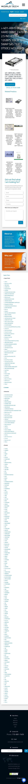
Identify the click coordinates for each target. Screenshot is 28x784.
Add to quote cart (10, 84)
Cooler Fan (7, 328)
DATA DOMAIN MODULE (9, 295)
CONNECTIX (7, 631)
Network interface (8, 379)
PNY (5, 461)
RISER (6, 605)
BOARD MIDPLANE (8, 307)
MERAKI (6, 660)
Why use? (15, 722)
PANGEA (6, 606)
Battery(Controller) (8, 382)
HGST (6, 632)
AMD (5, 490)
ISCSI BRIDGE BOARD (9, 395)
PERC (6, 480)
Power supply (7, 373)
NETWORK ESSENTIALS (9, 474)
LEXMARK (6, 566)
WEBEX (6, 556)
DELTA (6, 520)
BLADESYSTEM (7, 653)
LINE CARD (6, 400)
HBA (5, 589)
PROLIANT (6, 657)
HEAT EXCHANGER (8, 346)
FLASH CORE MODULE (9, 323)
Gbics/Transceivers (8, 436)
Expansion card (7, 440)
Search (23, 18)
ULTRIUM (6, 290)
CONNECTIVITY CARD (8, 320)
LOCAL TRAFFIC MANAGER (9, 422)
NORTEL (6, 580)
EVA (5, 471)
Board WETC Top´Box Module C (10, 351)
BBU (5, 664)
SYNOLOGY (7, 546)
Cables (6, 281)
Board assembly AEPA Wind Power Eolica (12, 327)
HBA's (6, 372)
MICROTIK (6, 617)
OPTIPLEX (6, 601)
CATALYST (6, 542)
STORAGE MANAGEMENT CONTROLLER (12, 302)
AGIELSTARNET (7, 523)
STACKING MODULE (8, 300)
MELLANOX (7, 599)
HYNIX (6, 598)
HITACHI (6, 693)
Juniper (6, 514)
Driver (6, 358)
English (12, 12)
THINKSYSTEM (7, 572)
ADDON (6, 667)
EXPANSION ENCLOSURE (9, 299)
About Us (15, 720)
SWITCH (6, 426)
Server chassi (7, 414)
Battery (6, 349)
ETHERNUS (7, 636)
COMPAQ (6, 554)
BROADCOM (7, 516)
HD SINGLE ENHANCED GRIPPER (11, 344)
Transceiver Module (8, 396)
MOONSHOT (7, 641)
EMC (5, 684)
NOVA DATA (7, 669)
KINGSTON (7, 681)
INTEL (6, 700)
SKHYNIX (6, 547)
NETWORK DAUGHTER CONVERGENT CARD (13, 410)
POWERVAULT (7, 618)
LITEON (6, 525)
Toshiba (6, 448)
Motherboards (7, 297)
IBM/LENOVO (7, 513)
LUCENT (6, 511)
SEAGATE (6, 691)
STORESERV (7, 502)
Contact (15, 725)
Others (6, 384)
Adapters (6, 311)
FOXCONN (6, 627)
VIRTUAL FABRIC (8, 579)
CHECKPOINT (7, 537)
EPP (5, 655)
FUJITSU (6, 695)
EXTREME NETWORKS (9, 481)
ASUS (6, 476)
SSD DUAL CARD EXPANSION (10, 313)
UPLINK (6, 608)
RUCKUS (6, 457)
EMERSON (7, 622)
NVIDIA (6, 651)
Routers (6, 435)
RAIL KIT (6, 354)
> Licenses (5, 387)
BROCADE (6, 697)
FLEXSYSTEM (7, 658)
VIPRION (6, 613)
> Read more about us (9, 246)
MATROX (6, 629)
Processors (7, 377)
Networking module (8, 417)
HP (5, 677)
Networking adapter (8, 416)
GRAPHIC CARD (7, 365)
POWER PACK (7, 553)
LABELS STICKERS (8, 314)
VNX (5, 648)
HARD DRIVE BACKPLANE (9, 368)
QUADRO (6, 450)
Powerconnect (7, 568)
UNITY (6, 497)
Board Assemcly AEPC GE (9, 333)
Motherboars (7, 380)
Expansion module (8, 283)
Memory (6, 309)
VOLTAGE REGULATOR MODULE (11, 306)
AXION (6, 624)
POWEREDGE (7, 488)
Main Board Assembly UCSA (10, 356)
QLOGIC (6, 688)
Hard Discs (7, 370)
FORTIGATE (7, 485)
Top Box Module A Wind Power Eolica (12, 340)
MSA (5, 639)
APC (5, 671)
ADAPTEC (6, 530)
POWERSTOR (7, 646)
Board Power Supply (9, 359)
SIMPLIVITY (7, 645)
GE (5, 570)
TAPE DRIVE (7, 285)
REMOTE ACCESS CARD (9, 353)
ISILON (6, 487)
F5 (5, 586)
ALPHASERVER (7, 549)
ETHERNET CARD (8, 403)
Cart (15, 727)
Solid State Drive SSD (9, 347)
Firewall (6, 438)
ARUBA (6, 650)
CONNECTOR (7, 287)
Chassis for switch (8, 332)
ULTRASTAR (7, 518)
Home (15, 718)
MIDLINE (6, 594)
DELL (5, 679)
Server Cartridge (8, 429)
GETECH (6, 507)
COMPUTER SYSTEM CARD (10, 363)
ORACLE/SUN (7, 686)
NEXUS (6, 634)
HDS (5, 610)
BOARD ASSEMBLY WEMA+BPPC (11, 366)
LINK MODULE (7, 407)
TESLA (6, 466)
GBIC (5, 565)
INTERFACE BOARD (8, 316)
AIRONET (6, 521)
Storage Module (8, 288)
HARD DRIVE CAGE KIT (9, 342)
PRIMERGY (7, 573)
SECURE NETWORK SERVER (10, 421)
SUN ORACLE (7, 662)
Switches (6, 428)
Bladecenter (7, 544)
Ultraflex (6, 464)
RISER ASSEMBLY (8, 402)
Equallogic (6, 582)
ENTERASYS (7, 587)
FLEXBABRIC (7, 592)
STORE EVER (7, 528)
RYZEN (6, 509)
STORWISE (7, 559)
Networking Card (8, 424)
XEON (6, 561)
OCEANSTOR (7, 676)
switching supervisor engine (10, 318)
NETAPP (6, 698)
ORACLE (6, 504)
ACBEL (6, 672)
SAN (5, 455)
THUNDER (6, 591)
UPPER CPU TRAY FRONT (9, 294)
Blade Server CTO (8, 412)
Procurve (6, 620)
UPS (5, 452)
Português (16, 12)
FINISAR (6, 625)
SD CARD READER (8, 325)
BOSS (6, 596)
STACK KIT (6, 419)
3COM (6, 540)
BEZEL (6, 473)
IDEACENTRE (7, 483)
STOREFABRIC (7, 584)
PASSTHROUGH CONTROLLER (10, 433)
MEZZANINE (7, 506)
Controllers (7, 375)
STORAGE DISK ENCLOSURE (10, 292)
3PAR (6, 495)
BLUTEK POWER (8, 577)
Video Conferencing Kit (9, 321)
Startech (6, 494)
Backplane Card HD (8, 337)
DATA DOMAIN (7, 535)
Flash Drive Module (8, 330)
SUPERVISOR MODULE (9, 409)
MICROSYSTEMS (8, 638)
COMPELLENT (7, 533)
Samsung (6, 665)
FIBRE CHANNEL (8, 335)
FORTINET (6, 467)
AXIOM (6, 558)
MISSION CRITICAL (8, 462)
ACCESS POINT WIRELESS (9, 431)
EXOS (6, 615)
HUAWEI (6, 612)
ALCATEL (6, 492)
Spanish (22, 12)
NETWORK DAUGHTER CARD (10, 405)
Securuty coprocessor (9, 361)
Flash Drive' (7, 339)
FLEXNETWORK (7, 532)
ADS (5, 527)
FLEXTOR (6, 499)
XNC (5, 603)
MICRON (6, 551)
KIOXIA (6, 563)
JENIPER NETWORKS (8, 643)
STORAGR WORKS (8, 575)
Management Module (9, 304)
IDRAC (6, 500)
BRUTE (6, 478)
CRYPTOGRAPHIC (8, 674)
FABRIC (6, 454)
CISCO (6, 683)
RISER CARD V (7, 398)
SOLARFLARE (7, 459)
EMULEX (6, 690)
